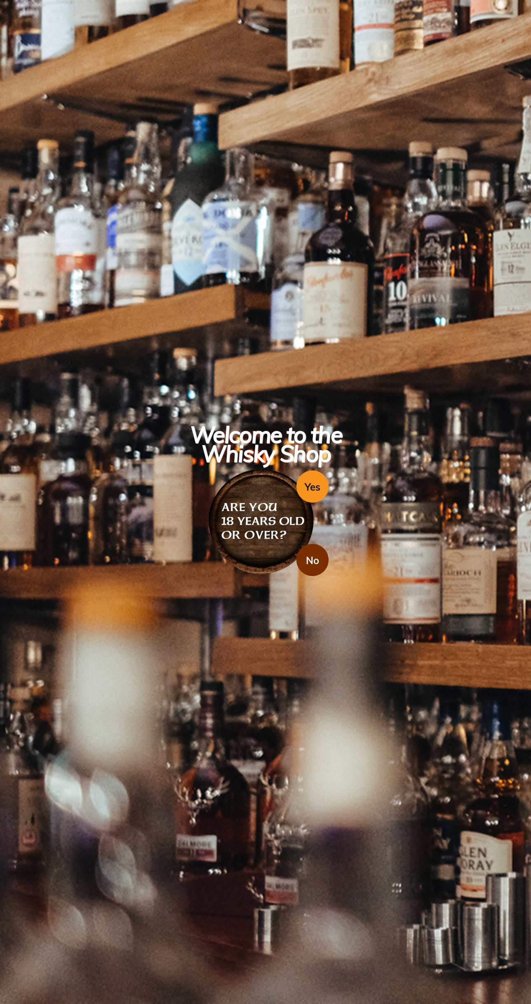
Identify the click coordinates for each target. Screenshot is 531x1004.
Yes (312, 487)
